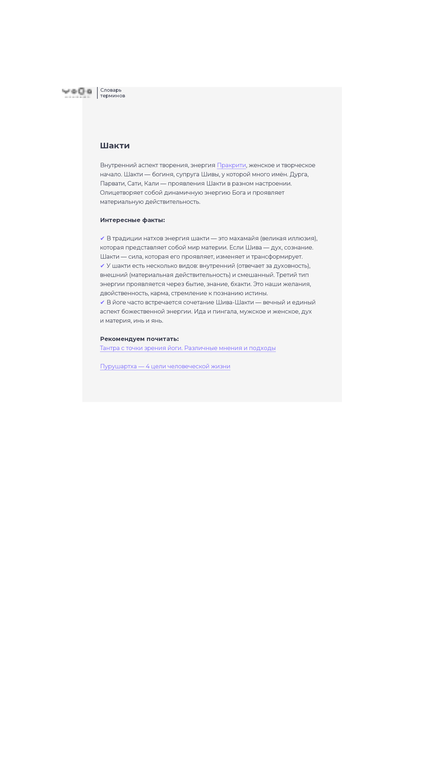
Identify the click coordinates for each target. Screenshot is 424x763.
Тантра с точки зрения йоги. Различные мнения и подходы (188, 348)
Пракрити (231, 165)
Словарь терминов (112, 93)
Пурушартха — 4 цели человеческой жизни (165, 366)
